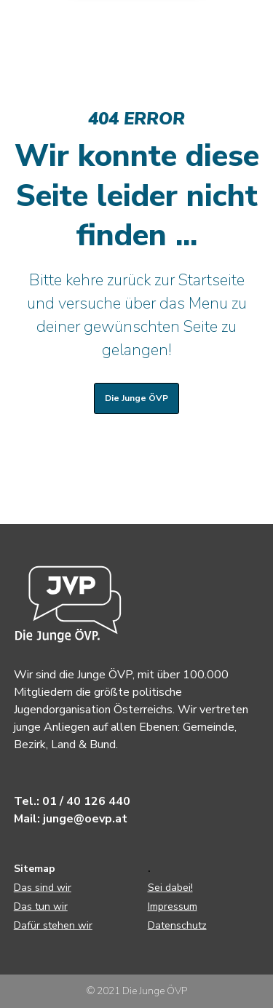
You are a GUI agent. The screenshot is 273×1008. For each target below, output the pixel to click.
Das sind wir (42, 887)
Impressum (172, 906)
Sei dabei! (170, 887)
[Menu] (248, 25)
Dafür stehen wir (53, 925)
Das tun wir (41, 906)
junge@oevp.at (85, 819)
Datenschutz (177, 925)
